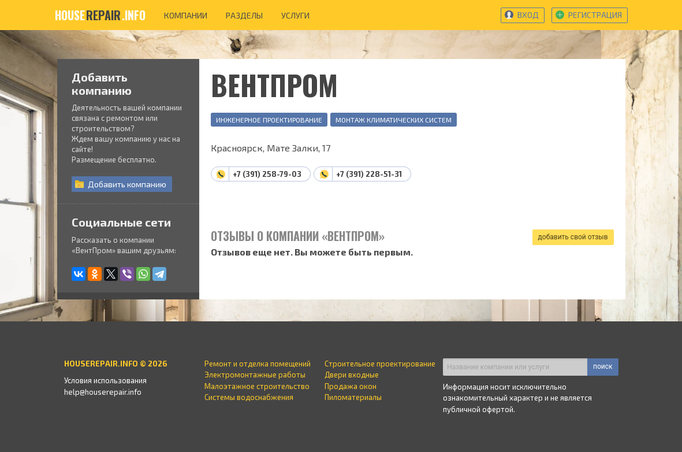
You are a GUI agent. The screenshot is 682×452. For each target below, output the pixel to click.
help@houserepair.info (102, 392)
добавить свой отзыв (573, 237)
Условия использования (105, 380)
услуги (295, 15)
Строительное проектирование (380, 363)
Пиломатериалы (353, 397)
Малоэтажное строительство (257, 386)
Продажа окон (351, 386)
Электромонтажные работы (254, 374)
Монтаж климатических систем (394, 120)
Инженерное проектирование (269, 120)
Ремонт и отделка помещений (257, 363)
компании (185, 15)
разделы (244, 15)
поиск (602, 366)
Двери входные (352, 374)
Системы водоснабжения (248, 397)
